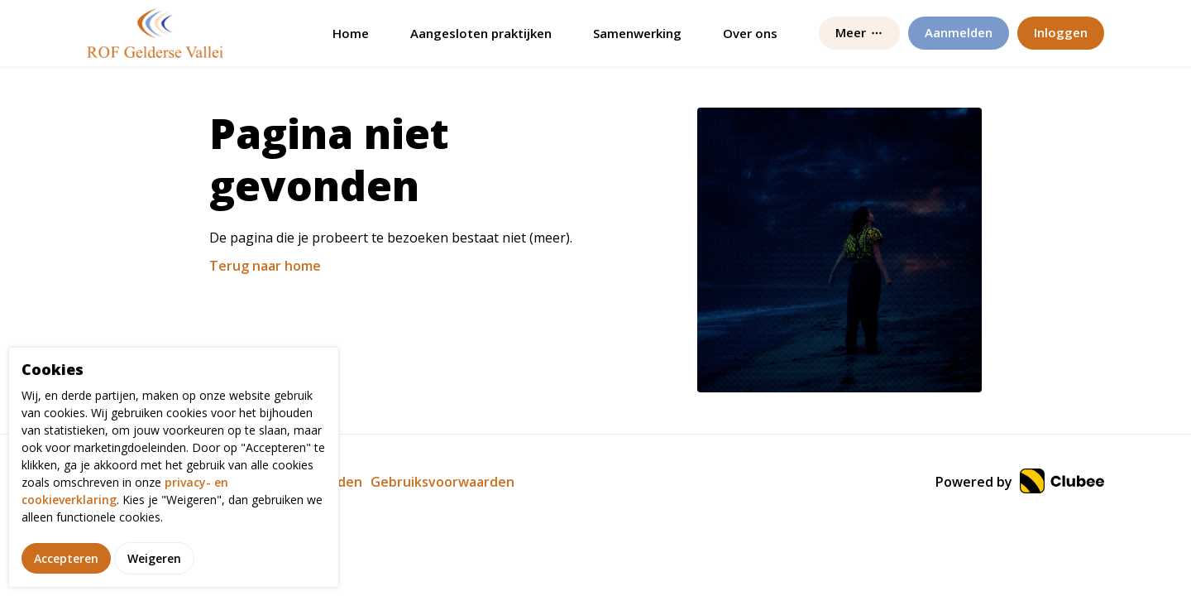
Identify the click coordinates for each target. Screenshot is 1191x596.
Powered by (1019, 482)
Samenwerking (637, 33)
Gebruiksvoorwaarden (442, 482)
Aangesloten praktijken (481, 33)
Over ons (750, 33)
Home (350, 33)
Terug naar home (265, 266)
